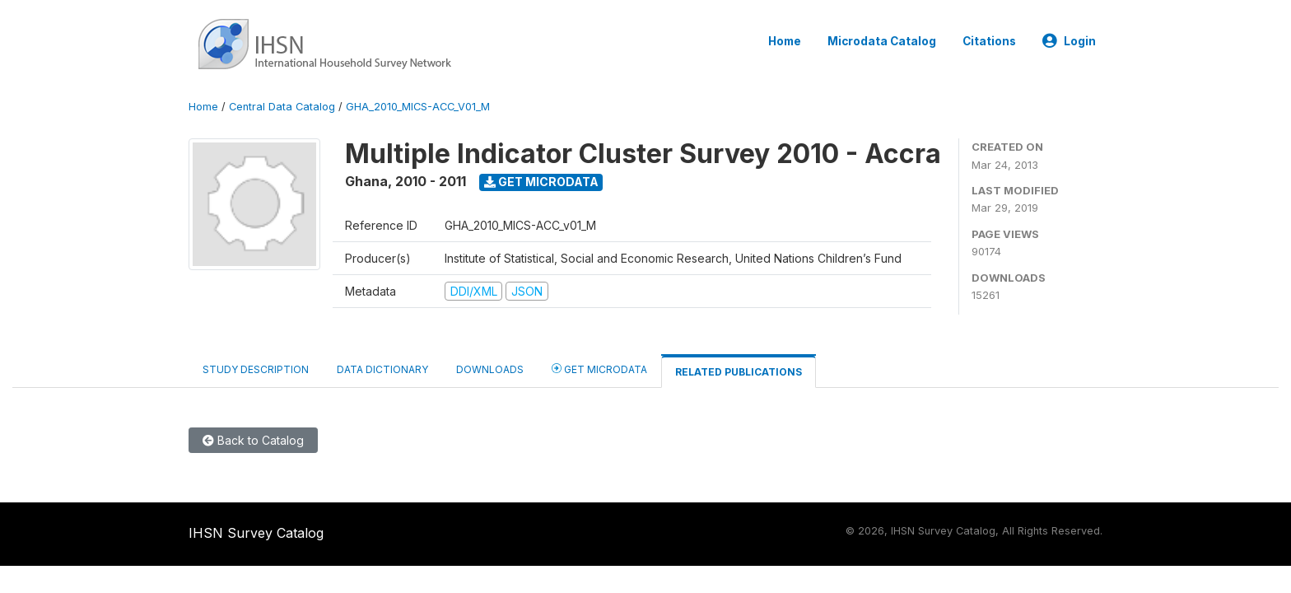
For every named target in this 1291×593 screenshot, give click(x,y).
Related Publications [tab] (738, 372)
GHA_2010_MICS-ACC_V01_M (418, 106)
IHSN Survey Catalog (256, 533)
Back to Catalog (253, 440)
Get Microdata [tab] (599, 369)
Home (784, 41)
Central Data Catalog (282, 106)
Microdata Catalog (881, 41)
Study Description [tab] (256, 369)
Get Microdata (541, 182)
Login (1069, 41)
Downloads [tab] (490, 369)
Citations (989, 41)
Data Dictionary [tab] (382, 369)
